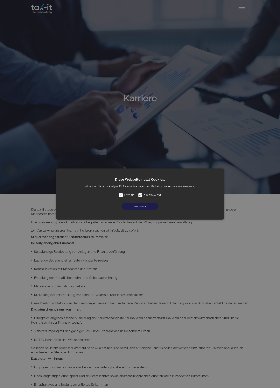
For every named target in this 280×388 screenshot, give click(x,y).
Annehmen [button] (140, 206)
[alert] (140, 194)
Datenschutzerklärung (183, 186)
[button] (140, 194)
